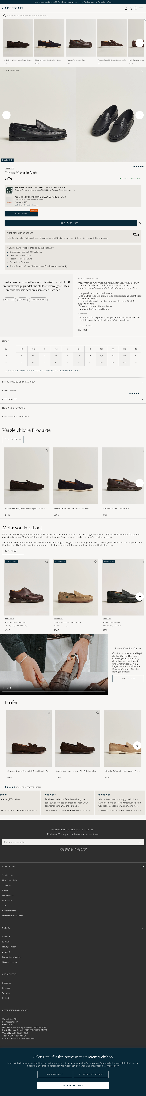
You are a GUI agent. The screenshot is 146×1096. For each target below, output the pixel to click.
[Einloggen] (126, 8)
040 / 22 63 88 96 (18, 1034)
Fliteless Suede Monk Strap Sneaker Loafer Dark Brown (112, 60)
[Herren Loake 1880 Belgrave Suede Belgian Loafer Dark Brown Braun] (18, 38)
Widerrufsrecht (9, 909)
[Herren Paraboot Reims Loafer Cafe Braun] (81, 38)
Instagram (6, 981)
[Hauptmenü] (141, 8)
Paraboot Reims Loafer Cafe (76, 60)
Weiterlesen (113, 1065)
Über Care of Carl (10, 879)
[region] (73, 801)
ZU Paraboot (13, 550)
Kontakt (5, 940)
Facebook (6, 986)
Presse (5, 889)
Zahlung (6, 950)
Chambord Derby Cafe (15, 621)
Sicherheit (6, 884)
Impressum (7, 899)
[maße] (73, 357)
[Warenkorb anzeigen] (135, 8)
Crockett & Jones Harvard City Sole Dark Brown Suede (77, 770)
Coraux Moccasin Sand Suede (67, 621)
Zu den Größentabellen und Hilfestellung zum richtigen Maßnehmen (41, 371)
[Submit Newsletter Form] (140, 841)
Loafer (15, 71)
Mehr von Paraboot (22, 528)
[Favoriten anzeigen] (130, 8)
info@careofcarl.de (25, 1037)
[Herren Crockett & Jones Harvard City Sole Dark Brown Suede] (77, 737)
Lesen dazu (126, 677)
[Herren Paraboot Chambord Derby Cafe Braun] (26, 586)
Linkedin (6, 997)
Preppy (22, 300)
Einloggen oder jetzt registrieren (26, 205)
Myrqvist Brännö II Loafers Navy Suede (48, 60)
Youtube (6, 991)
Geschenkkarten (9, 960)
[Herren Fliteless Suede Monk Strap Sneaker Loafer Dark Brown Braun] (112, 38)
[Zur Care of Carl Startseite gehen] (13, 8)
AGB (4, 904)
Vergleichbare (26, 430)
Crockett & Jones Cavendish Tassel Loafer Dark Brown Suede (28, 770)
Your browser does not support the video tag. (54, 663)
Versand (6, 935)
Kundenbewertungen (11, 955)
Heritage (9, 300)
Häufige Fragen (9, 945)
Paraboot (9, 168)
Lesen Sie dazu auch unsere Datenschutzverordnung (73, 848)
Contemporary (38, 300)
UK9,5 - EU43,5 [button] (26, 213)
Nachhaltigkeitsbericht (12, 914)
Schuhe (7, 71)
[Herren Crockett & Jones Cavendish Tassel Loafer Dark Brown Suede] (29, 737)
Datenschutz (8, 894)
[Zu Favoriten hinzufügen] (46, 450)
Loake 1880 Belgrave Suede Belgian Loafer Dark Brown (17, 60)
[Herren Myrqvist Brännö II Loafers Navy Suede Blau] (49, 38)
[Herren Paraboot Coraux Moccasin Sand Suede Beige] (75, 586)
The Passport (8, 874)
